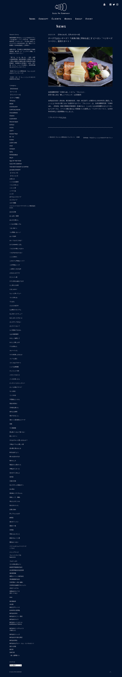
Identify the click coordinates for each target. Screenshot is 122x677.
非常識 (11, 530)
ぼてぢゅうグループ (15, 197)
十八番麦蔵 (13, 428)
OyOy (11, 152)
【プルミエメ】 (14, 176)
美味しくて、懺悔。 (15, 497)
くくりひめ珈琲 (14, 182)
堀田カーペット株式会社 (17, 576)
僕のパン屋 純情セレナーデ (17, 420)
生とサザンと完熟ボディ (17, 485)
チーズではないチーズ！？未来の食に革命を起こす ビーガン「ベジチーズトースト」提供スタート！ (80, 39)
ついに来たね (13, 297)
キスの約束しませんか (16, 354)
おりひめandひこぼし (16, 244)
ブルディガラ (13, 561)
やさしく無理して (15, 338)
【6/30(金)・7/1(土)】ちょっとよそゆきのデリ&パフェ (97, 137)
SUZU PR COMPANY (16, 164)
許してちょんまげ (15, 513)
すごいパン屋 (13, 277)
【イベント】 (13, 91)
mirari (11, 146)
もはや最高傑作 (14, 334)
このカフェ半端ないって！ (17, 261)
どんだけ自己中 (14, 305)
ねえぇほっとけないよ (16, 318)
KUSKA (12, 140)
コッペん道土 (13, 358)
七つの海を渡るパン (15, 564)
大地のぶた (13, 630)
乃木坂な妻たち (14, 407)
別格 (11, 424)
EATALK (12, 125)
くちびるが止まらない (16, 252)
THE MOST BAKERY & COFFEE (19, 167)
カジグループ (13, 200)
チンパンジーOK (14, 371)
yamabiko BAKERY (15, 170)
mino (11, 597)
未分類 (11, 604)
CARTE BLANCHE (15, 110)
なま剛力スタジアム (15, 309)
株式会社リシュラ (15, 634)
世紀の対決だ (13, 403)
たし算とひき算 (14, 285)
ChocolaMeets (14, 113)
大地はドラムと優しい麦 (17, 444)
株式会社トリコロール (16, 622)
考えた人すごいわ (15, 501)
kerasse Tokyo (14, 134)
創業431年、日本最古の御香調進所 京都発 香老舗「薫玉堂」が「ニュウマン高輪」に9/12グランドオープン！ (22, 51)
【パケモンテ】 (14, 173)
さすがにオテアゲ (15, 273)
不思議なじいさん (15, 399)
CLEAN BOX (13, 119)
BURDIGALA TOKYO (16, 624)
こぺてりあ (13, 191)
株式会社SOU (13, 613)
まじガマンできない (15, 322)
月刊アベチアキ (14, 588)
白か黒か (12, 489)
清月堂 (11, 477)
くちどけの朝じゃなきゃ (17, 248)
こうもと (12, 548)
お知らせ (12, 179)
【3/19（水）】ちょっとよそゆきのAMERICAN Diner (22, 78)
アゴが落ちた (13, 346)
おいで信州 (13, 236)
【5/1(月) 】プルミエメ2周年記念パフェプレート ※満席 (64, 137)
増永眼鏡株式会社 (15, 579)
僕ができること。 (15, 415)
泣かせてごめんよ (15, 473)
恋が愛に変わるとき (15, 448)
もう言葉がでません (15, 330)
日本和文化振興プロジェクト (18, 585)
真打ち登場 (13, 646)
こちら (64, 117)
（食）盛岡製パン (15, 655)
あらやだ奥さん (14, 220)
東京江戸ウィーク (15, 607)
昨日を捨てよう (14, 452)
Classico (12, 116)
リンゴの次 (13, 395)
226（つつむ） (14, 593)
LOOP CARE (13, 143)
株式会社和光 (13, 640)
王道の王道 (13, 481)
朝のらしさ (13, 460)
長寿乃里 (12, 652)
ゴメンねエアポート (15, 362)
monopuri (12, 149)
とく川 (11, 194)
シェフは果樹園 (14, 367)
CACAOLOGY (14, 107)
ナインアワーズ (14, 552)
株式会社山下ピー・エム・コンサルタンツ (22, 643)
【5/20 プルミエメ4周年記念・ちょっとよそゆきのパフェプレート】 (22, 72)
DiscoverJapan (14, 122)
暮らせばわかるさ (15, 456)
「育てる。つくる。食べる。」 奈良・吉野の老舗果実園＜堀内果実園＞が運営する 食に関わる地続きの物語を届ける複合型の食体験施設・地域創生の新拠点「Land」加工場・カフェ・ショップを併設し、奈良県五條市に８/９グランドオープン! (22, 62)
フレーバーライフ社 (15, 555)
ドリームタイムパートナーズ (18, 546)
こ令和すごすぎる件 (15, 269)
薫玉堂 (11, 649)
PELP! (11, 158)
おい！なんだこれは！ (16, 240)
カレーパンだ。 (14, 350)
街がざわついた (14, 505)
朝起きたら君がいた (15, 464)
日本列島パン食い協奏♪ (16, 582)
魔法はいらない (14, 542)
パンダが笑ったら (15, 379)
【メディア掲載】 (15, 97)
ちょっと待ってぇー (15, 293)
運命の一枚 (13, 526)
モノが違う (13, 391)
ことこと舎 (13, 188)
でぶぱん (12, 301)
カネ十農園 (13, 203)
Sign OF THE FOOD (15, 161)
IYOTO (12, 128)
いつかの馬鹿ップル (15, 224)
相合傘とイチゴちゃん (16, 493)
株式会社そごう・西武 (16, 616)
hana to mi (13, 557)
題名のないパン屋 (15, 538)
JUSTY (12, 131)
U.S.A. (11, 208)
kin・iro (12, 137)
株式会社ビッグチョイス (17, 628)
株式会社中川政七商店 (16, 637)
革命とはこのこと (15, 534)
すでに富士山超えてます (17, 281)
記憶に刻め (13, 509)
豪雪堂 (11, 517)
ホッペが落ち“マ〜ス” (16, 387)
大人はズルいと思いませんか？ (19, 440)
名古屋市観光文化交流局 (17, 570)
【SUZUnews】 (14, 88)
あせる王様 (13, 212)
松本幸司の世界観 (15, 610)
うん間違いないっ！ (15, 232)
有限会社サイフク (15, 591)
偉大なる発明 (13, 411)
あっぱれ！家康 (14, 216)
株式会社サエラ (14, 619)
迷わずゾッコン (14, 522)
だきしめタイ (13, 289)
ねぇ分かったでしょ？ (16, 314)
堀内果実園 (13, 573)
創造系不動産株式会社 (16, 567)
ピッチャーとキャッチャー (17, 383)
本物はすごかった (15, 469)
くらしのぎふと (14, 185)
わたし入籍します (15, 342)
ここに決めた (13, 256)
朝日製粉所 (13, 601)
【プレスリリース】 (15, 94)
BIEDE (11, 104)
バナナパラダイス (15, 375)
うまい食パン (13, 228)
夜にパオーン (13, 436)
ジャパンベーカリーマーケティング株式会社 (22, 206)
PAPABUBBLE (14, 155)
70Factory (12, 100)
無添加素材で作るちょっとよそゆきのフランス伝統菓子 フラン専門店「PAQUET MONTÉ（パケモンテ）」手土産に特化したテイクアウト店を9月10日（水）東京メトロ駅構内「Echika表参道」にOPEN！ (22, 41)
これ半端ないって (15, 265)
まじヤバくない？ (15, 326)
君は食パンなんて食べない (17, 432)
